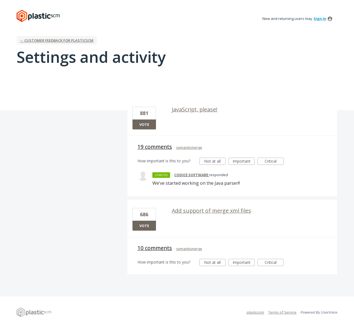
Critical (274, 161)
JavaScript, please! (194, 109)
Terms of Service (282, 312)
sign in (320, 18)
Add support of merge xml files (211, 210)
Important (244, 161)
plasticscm (255, 312)
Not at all (215, 161)
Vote (144, 124)
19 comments (154, 146)
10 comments (154, 248)
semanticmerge (189, 147)
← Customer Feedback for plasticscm (56, 40)
